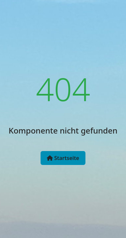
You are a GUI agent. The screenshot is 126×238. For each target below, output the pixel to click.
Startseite (63, 158)
